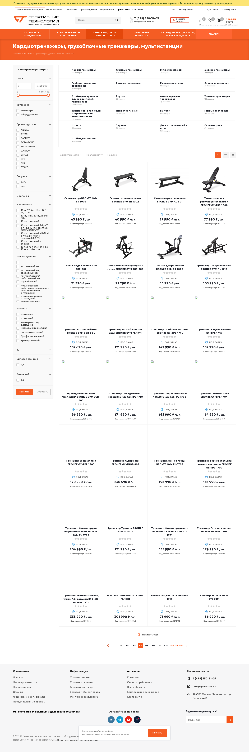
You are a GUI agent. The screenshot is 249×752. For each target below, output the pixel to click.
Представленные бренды (29, 701)
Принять (157, 732)
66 (153, 645)
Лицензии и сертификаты (29, 696)
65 (146, 645)
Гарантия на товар (81, 687)
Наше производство (25, 682)
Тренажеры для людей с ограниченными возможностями (86, 113)
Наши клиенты (22, 687)
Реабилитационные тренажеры (84, 84)
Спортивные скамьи (216, 83)
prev (108, 645)
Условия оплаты (80, 677)
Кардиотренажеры (84, 70)
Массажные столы (171, 83)
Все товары (176, 645)
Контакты (137, 9)
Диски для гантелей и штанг (173, 127)
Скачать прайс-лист (139, 682)
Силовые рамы (213, 125)
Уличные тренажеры (217, 96)
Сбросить (42, 391)
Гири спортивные (127, 110)
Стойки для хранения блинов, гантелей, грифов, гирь (85, 99)
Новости (18, 677)
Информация (107, 9)
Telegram (119, 719)
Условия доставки (81, 682)
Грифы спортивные (216, 110)
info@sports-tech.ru (144, 21)
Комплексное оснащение (30, 9)
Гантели (165, 110)
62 (127, 645)
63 (134, 645)
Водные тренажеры (128, 83)
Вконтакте (111, 719)
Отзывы (18, 691)
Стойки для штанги (84, 138)
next (186, 645)
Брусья (120, 96)
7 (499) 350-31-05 (146, 18)
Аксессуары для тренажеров (170, 97)
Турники (121, 125)
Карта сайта (134, 696)
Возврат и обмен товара (85, 691)
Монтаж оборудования (84, 696)
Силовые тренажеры (129, 70)
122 (166, 645)
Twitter (137, 719)
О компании (71, 9)
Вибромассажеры (171, 70)
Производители (88, 9)
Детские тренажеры (217, 70)
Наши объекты (54, 9)
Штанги (76, 125)
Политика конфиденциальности (77, 740)
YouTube (128, 719)
